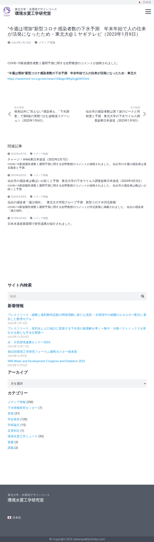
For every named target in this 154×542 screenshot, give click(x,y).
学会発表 (14, 419)
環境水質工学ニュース (23, 436)
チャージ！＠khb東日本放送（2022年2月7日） (39, 159)
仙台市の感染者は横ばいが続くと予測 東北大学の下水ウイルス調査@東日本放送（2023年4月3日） (75, 181)
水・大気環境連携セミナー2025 (29, 342)
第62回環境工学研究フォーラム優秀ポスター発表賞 (42, 352)
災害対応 (14, 431)
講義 (11, 448)
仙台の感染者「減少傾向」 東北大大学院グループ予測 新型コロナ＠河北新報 (62, 202)
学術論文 (14, 425)
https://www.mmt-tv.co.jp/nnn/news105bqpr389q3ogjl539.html (48, 79)
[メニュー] (148, 12)
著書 (11, 442)
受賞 (11, 413)
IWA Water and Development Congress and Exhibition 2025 (46, 361)
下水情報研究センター (23, 408)
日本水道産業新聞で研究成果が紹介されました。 (41, 224)
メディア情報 (46, 42)
